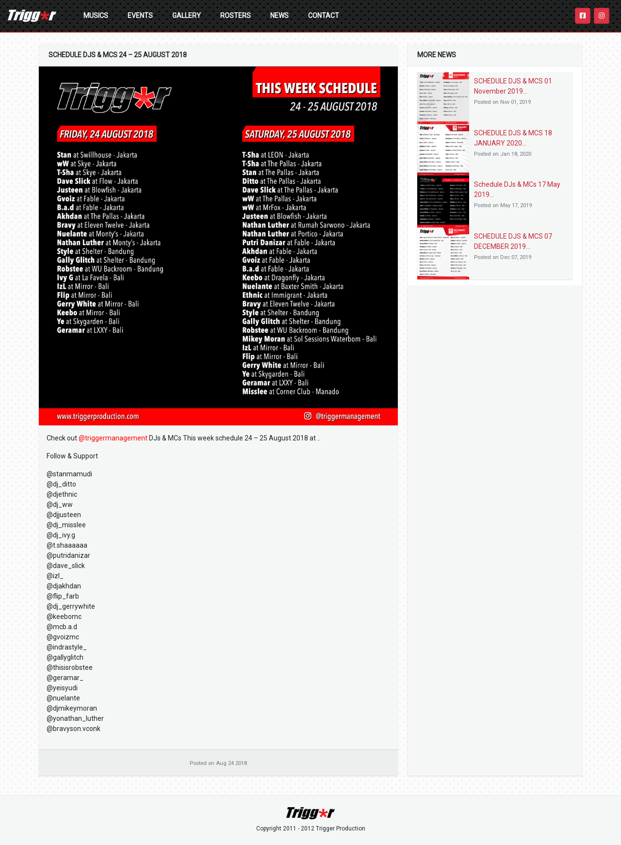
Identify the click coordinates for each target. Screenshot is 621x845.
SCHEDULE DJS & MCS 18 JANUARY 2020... (513, 138)
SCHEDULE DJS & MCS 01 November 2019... (513, 86)
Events (140, 15)
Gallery (186, 15)
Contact (323, 15)
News (279, 15)
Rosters (235, 15)
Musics (95, 15)
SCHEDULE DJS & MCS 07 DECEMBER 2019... (513, 241)
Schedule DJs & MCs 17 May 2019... (517, 189)
